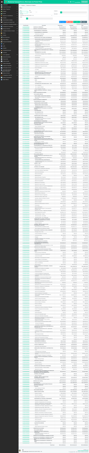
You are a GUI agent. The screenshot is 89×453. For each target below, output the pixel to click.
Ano (21, 10)
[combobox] (24, 12)
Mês (30, 10)
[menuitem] (9, 5)
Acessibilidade (77, 2)
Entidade (22, 13)
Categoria (56, 10)
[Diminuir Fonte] (73, 2)
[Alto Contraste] (70, 2)
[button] (84, 2)
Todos (31, 12)
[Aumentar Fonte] (72, 2)
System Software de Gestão (83, 450)
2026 (22, 12)
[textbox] (23, 18)
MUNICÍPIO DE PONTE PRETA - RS (27, 15)
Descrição (56, 13)
